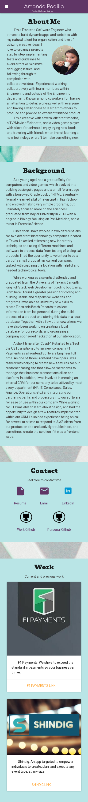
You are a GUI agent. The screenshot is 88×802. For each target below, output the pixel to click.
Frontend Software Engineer (43, 11)
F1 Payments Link (41, 685)
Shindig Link (41, 785)
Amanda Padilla (44, 6)
